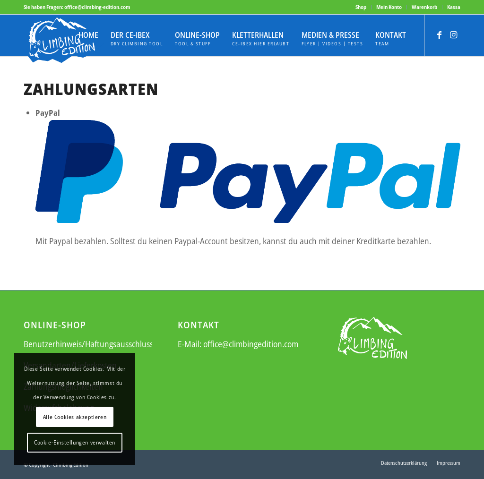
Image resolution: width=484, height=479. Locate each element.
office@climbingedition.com (250, 344)
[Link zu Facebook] (439, 34)
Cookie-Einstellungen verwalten (74, 442)
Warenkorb (424, 6)
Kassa (453, 6)
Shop (360, 6)
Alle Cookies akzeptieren (74, 417)
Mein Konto (389, 6)
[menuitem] (361, 7)
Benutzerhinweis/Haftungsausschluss (88, 344)
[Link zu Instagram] (453, 34)
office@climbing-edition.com (97, 6)
